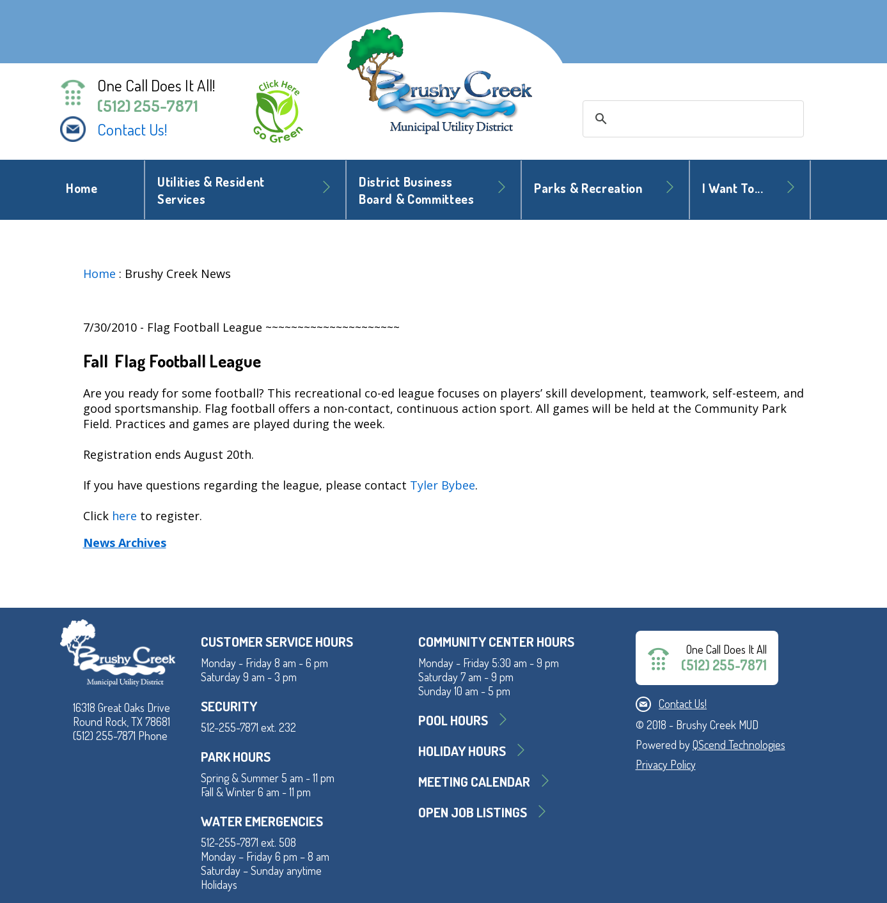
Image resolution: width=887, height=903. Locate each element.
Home (82, 188)
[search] (691, 119)
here (124, 515)
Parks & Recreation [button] (588, 188)
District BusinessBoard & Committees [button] (417, 190)
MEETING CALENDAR (474, 781)
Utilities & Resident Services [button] (211, 190)
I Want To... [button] (733, 188)
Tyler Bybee (442, 485)
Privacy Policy (666, 764)
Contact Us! (132, 129)
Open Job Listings (472, 812)
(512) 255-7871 (147, 105)
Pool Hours (453, 720)
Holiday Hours (462, 750)
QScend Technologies (739, 744)
